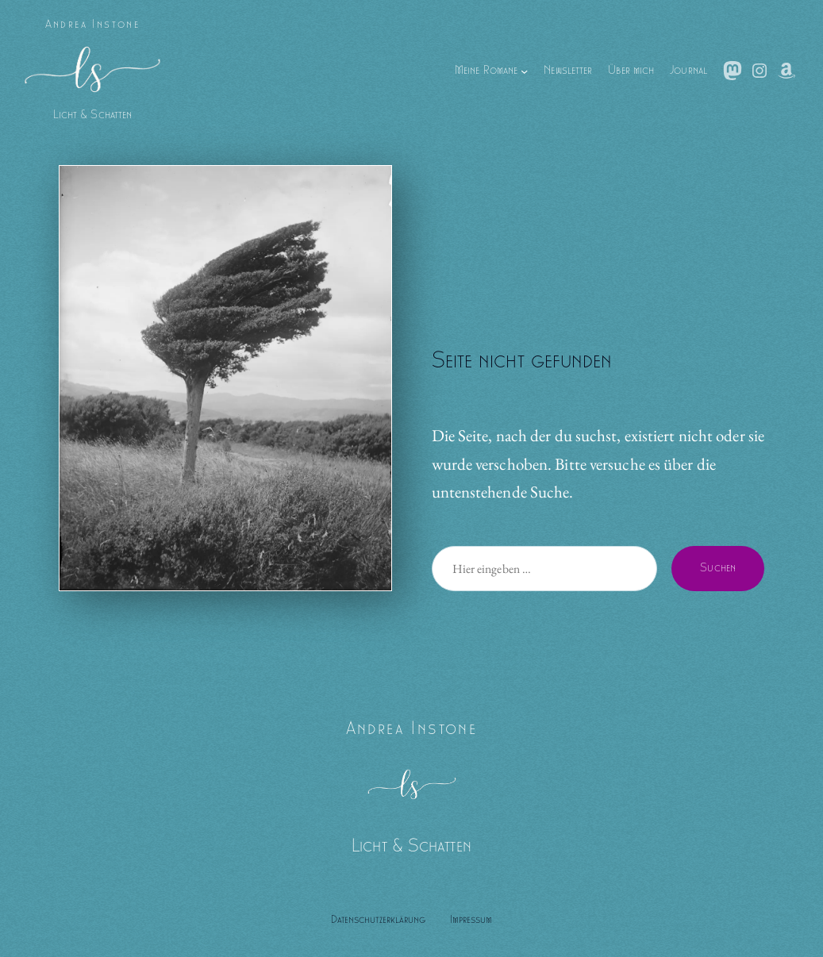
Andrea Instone (92, 24)
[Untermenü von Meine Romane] (524, 70)
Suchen (718, 568)
